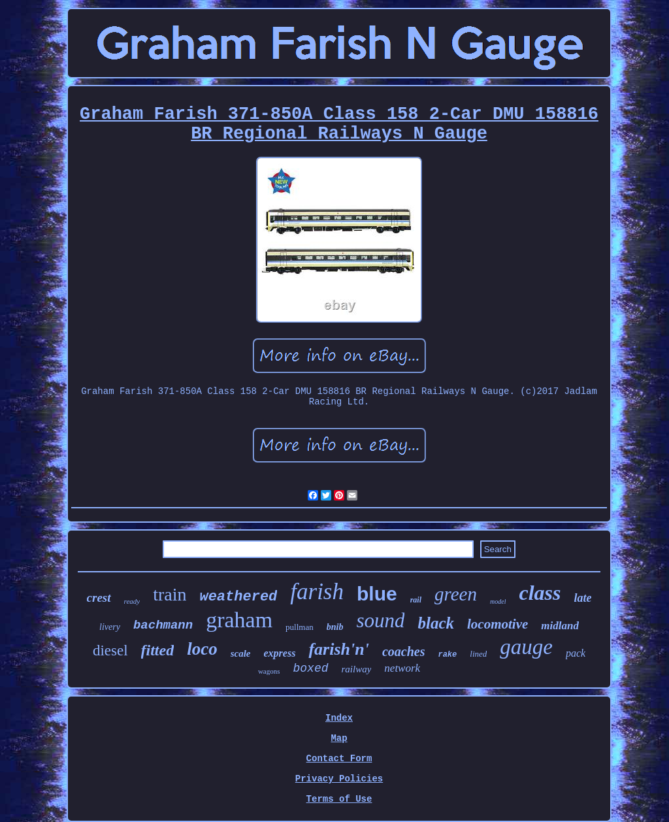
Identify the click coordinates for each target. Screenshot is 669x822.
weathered (238, 597)
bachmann (163, 625)
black (435, 623)
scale (241, 653)
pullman (300, 627)
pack (575, 653)
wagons (269, 671)
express (280, 653)
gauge (526, 647)
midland (560, 625)
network (402, 668)
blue (377, 593)
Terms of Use (339, 799)
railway (357, 669)
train (169, 594)
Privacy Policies (339, 779)
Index (339, 718)
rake (447, 654)
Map (339, 738)
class (540, 592)
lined (478, 654)
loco (202, 649)
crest (99, 597)
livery (109, 627)
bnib (335, 627)
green (455, 594)
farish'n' (338, 649)
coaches (403, 651)
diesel (110, 650)
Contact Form (339, 758)
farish (317, 591)
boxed (310, 668)
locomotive (497, 624)
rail (415, 599)
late (582, 597)
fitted (157, 650)
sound (380, 620)
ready (132, 601)
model (498, 601)
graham (239, 620)
